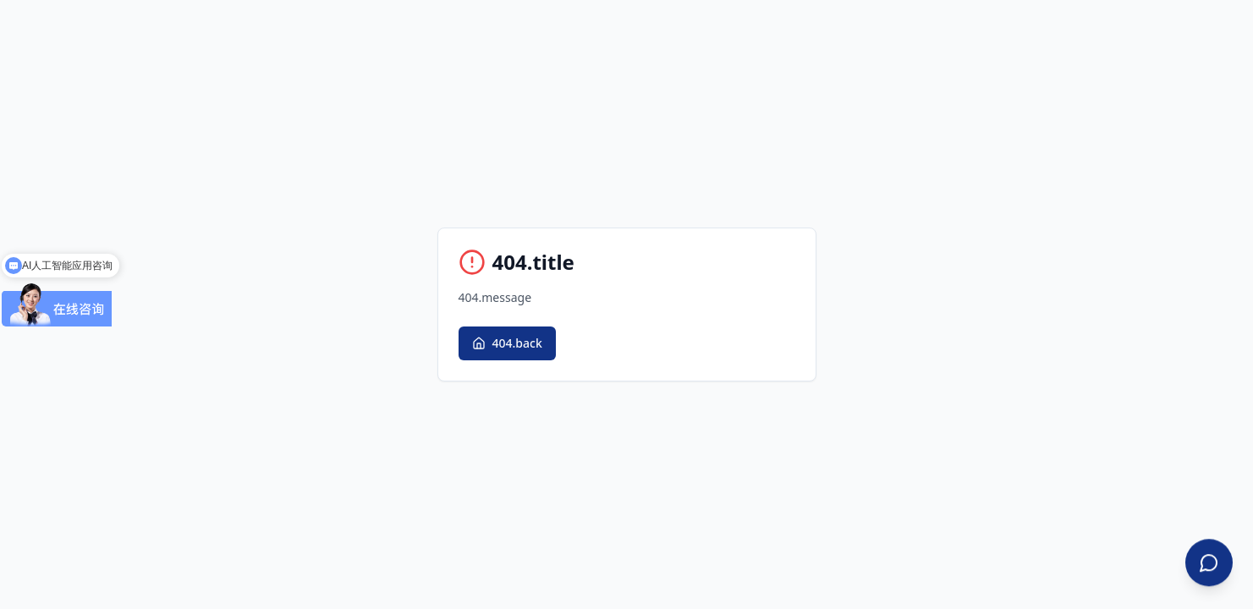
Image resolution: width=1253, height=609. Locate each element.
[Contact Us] (1209, 563)
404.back (507, 343)
